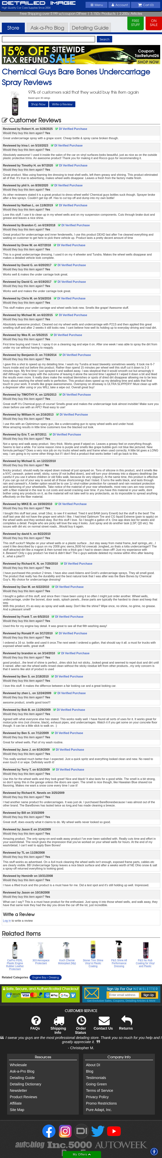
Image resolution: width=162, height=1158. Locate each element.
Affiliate (16, 1103)
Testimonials (96, 1078)
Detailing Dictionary (25, 1084)
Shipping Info (58, 1027)
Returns (126, 1025)
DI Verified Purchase (71, 128)
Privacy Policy (97, 1097)
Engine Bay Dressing (45, 977)
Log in (7, 920)
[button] (154, 1152)
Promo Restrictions (101, 1103)
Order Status (80, 1027)
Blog (89, 1071)
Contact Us (103, 1025)
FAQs (35, 1025)
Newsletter (18, 1090)
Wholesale (18, 1065)
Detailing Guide (22, 1078)
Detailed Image (39, 3)
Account (119, 5)
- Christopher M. (81, 1048)
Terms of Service (99, 1090)
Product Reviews (23, 1097)
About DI (93, 1065)
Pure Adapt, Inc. (99, 1110)
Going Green (96, 1084)
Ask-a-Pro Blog (22, 1071)
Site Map (17, 1110)
